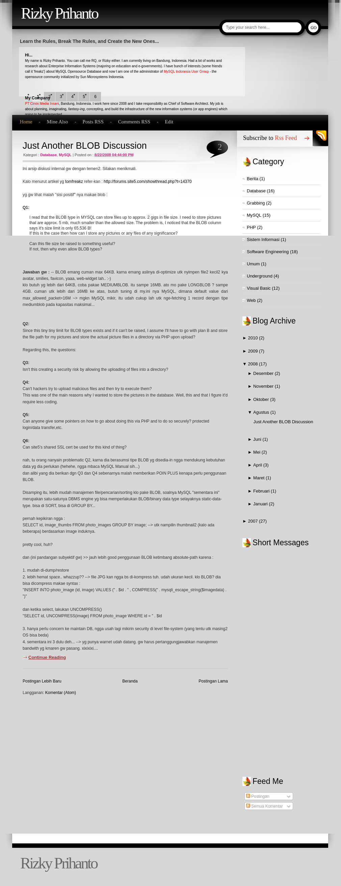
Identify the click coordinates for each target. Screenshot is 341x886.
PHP (251, 227)
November (264, 386)
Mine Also (57, 121)
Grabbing (256, 203)
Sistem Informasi (263, 239)
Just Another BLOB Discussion (85, 146)
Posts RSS (93, 121)
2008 (253, 363)
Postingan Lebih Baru (42, 681)
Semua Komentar (264, 806)
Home (26, 121)
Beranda (129, 681)
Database (48, 155)
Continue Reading (47, 657)
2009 (253, 351)
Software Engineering (268, 251)
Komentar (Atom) (60, 692)
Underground (259, 276)
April (258, 465)
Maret (259, 477)
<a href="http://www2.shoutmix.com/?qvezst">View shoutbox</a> (284, 655)
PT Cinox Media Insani (42, 103)
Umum (253, 263)
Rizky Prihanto (59, 13)
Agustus (261, 412)
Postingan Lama (213, 681)
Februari (262, 491)
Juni (257, 439)
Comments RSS (134, 121)
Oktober (261, 399)
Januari (261, 503)
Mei (257, 452)
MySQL (65, 155)
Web (251, 300)
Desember (264, 373)
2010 (253, 337)
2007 (253, 521)
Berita (252, 178)
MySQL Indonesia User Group (186, 71)
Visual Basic (259, 288)
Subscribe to (270, 138)
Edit (169, 121)
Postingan (257, 796)
